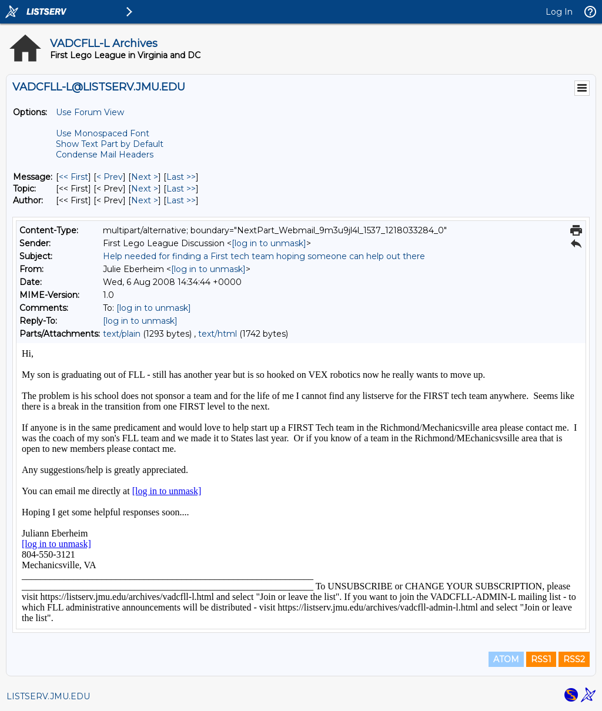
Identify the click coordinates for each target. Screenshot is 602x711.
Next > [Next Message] (144, 177)
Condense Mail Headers (104, 154)
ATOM (506, 659)
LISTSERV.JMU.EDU (48, 696)
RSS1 (541, 659)
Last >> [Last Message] (181, 177)
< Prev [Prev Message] (109, 177)
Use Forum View (90, 112)
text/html (217, 333)
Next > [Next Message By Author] (144, 200)
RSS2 (574, 659)
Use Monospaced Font (102, 133)
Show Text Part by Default (109, 144)
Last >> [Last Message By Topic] (181, 188)
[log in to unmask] (269, 243)
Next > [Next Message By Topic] (144, 188)
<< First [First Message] (73, 177)
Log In (559, 11)
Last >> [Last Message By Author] (181, 200)
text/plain (122, 333)
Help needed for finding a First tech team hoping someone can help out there (264, 256)
